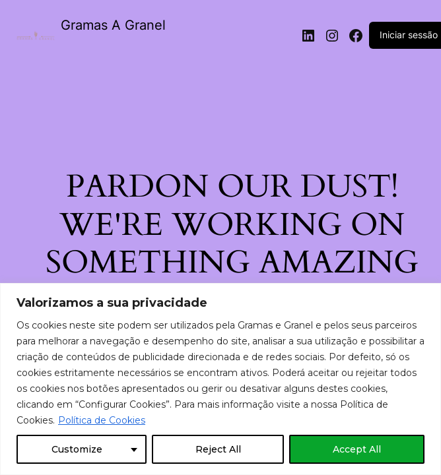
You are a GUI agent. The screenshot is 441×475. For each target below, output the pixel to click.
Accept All (357, 449)
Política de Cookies (101, 420)
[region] (220, 379)
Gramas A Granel (113, 25)
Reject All (218, 449)
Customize (76, 449)
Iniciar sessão (409, 34)
